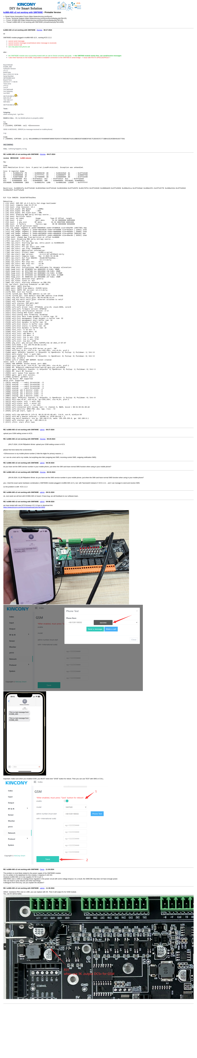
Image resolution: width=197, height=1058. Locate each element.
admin (42, 482)
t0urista (39, 30)
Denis (42, 921)
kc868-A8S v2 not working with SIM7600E (23, 12)
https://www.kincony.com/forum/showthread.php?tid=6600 (24, 559)
